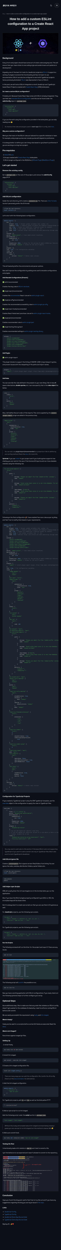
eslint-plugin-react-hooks (41, 313)
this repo (41, 1202)
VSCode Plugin (37, 160)
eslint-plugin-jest (28, 322)
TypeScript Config (10, 1214)
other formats (52, 201)
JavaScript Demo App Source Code (15, 1217)
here (52, 127)
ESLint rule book (24, 286)
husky (36, 1015)
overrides (6, 803)
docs (26, 454)
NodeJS (6, 155)
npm (12, 155)
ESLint (45, 72)
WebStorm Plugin (48, 160)
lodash (17, 458)
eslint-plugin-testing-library (34, 331)
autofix (21, 982)
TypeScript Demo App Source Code (15, 1220)
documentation (19, 1079)
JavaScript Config (10, 1212)
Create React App (32, 87)
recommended (15, 295)
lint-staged (44, 1015)
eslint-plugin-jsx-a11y (41, 304)
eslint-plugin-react (37, 295)
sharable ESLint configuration (21, 98)
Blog (4, 13)
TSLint (23, 80)
